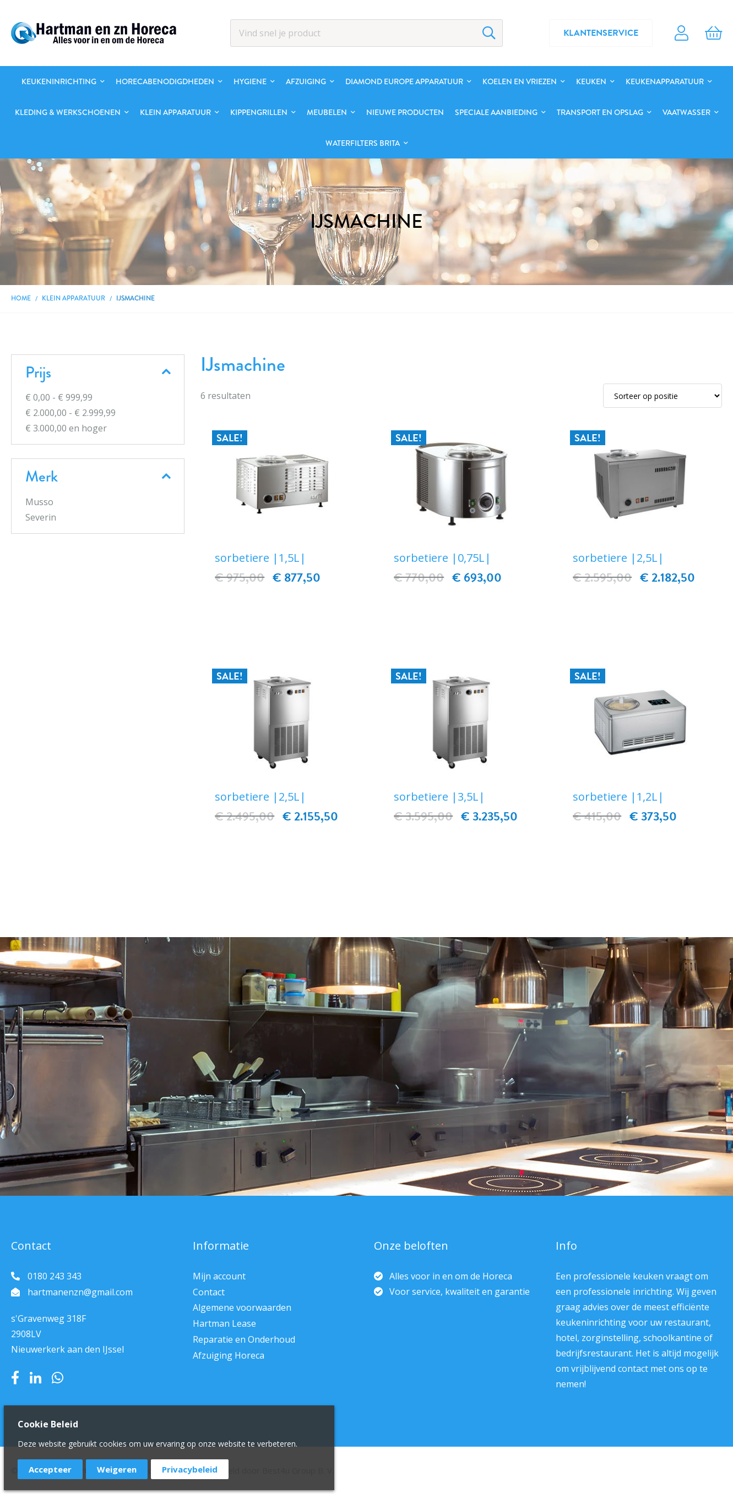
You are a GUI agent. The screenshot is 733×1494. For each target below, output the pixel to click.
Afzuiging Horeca (228, 1355)
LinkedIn (35, 1377)
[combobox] (366, 33)
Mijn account (219, 1276)
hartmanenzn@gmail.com (80, 1292)
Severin (40, 517)
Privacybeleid (190, 1469)
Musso (39, 502)
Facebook (15, 1377)
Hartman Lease (224, 1323)
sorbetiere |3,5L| (439, 796)
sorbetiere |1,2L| (618, 796)
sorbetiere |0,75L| (442, 557)
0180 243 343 (55, 1276)
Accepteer (50, 1469)
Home (21, 298)
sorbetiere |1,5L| (260, 557)
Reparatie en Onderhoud (244, 1339)
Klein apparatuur (73, 298)
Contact (209, 1292)
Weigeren (117, 1469)
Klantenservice (600, 33)
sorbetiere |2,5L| (618, 557)
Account (681, 33)
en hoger (66, 428)
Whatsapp (57, 1377)
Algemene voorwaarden (242, 1307)
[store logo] (93, 33)
